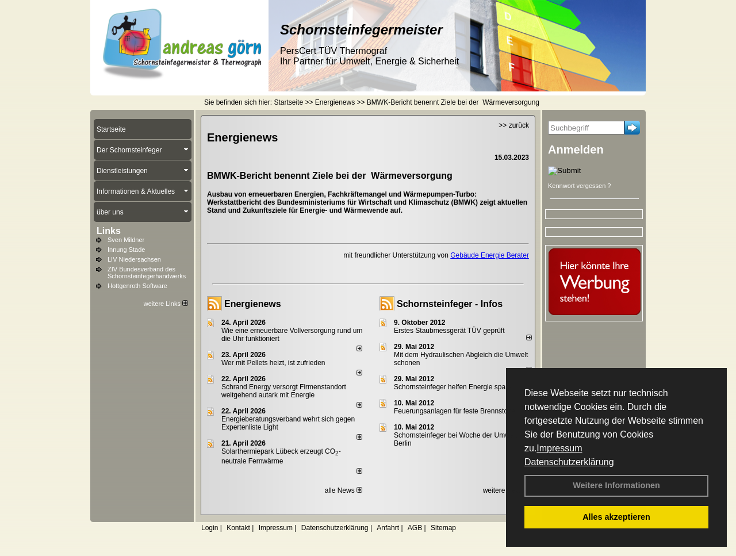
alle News (343, 490)
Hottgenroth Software (137, 285)
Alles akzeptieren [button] (616, 517)
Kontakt (238, 528)
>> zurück (514, 125)
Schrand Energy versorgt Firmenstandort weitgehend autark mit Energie (283, 391)
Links (109, 231)
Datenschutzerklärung (569, 462)
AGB (415, 528)
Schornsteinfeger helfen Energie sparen (454, 387)
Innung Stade (126, 249)
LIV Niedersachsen (134, 259)
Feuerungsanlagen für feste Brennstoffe (454, 411)
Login (209, 528)
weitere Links (166, 303)
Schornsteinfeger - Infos (450, 304)
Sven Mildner (126, 239)
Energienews (252, 304)
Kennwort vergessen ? (579, 185)
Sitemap (443, 528)
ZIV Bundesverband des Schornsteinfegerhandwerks (147, 272)
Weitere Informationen (616, 485)
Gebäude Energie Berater (489, 255)
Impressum (559, 448)
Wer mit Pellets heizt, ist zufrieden (273, 363)
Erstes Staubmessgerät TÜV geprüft (449, 331)
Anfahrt (388, 528)
